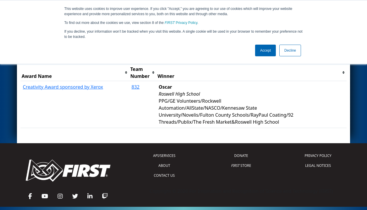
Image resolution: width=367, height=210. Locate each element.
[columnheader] (74, 72)
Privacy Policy (181, 23)
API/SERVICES (164, 155)
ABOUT (164, 165)
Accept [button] (265, 50)
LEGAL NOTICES (318, 165)
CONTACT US (164, 175)
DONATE (241, 155)
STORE (241, 165)
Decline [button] (290, 50)
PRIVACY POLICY (317, 155)
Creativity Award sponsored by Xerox (63, 87)
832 (135, 87)
